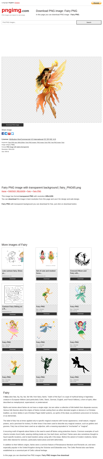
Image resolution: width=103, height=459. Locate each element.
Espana (17, 3)
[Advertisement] (51, 41)
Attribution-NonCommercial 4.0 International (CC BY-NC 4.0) (32, 139)
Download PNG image (12, 125)
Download (12, 279)
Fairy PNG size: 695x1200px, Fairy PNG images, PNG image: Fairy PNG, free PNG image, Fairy (36, 142)
